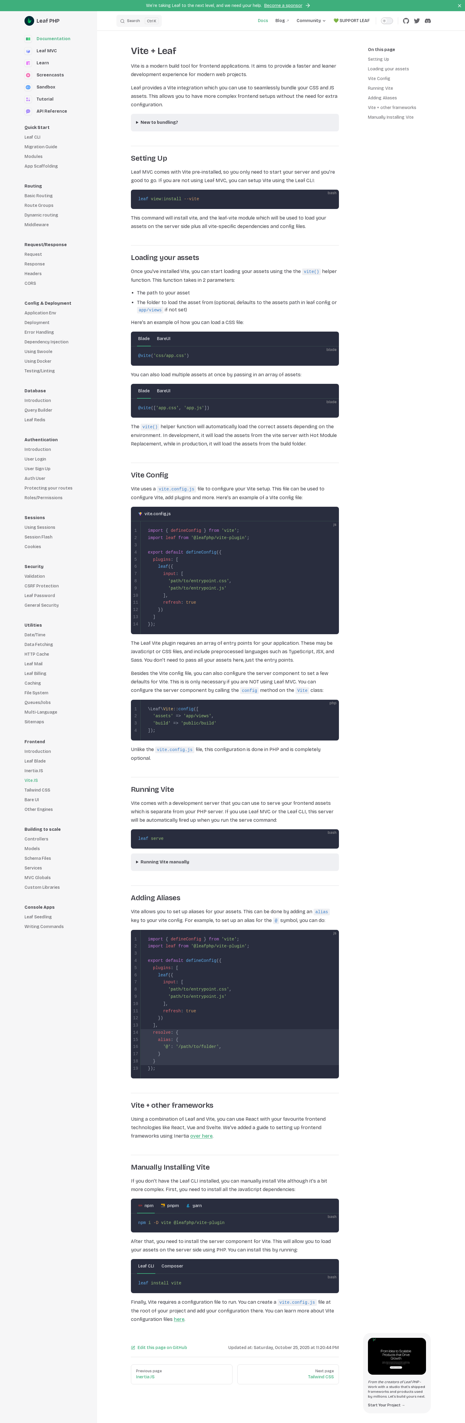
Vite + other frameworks (392, 107)
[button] (55, 128)
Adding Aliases (382, 98)
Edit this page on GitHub (159, 1347)
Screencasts (44, 75)
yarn (197, 1205)
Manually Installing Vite (391, 117)
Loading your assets (388, 69)
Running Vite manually (165, 862)
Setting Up (378, 59)
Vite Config (379, 78)
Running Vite (380, 88)
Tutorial (39, 99)
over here (201, 1136)
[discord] (427, 20)
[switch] (387, 21)
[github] (406, 20)
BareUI (164, 338)
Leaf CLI (146, 1266)
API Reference (45, 111)
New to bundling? (159, 122)
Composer (172, 1266)
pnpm (173, 1205)
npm (149, 1205)
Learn (36, 63)
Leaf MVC (40, 51)
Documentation (47, 39)
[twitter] (416, 20)
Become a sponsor (287, 5)
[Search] (139, 21)
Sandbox (39, 87)
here (179, 1319)
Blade (144, 338)
